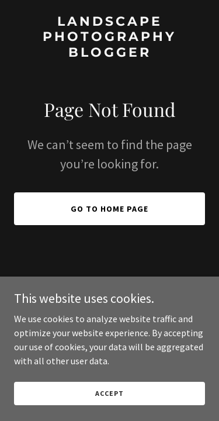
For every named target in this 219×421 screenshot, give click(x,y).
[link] (109, 53)
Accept (109, 393)
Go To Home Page (109, 208)
